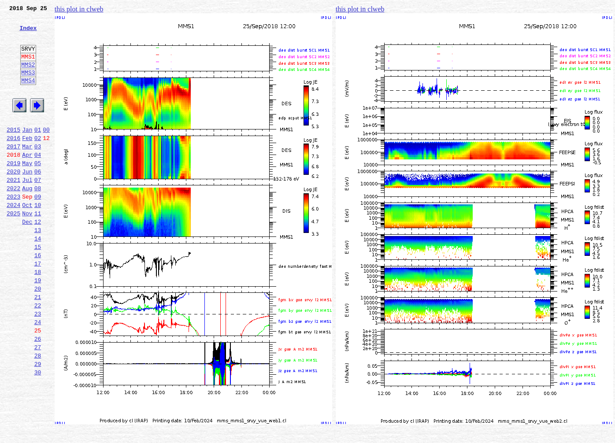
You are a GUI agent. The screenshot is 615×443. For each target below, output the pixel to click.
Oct (27, 238)
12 (37, 257)
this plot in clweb (79, 9)
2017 (13, 170)
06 (37, 199)
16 (37, 296)
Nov (27, 247)
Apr (27, 180)
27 (37, 402)
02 (37, 160)
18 (37, 315)
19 (37, 325)
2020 (13, 199)
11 (37, 247)
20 (37, 335)
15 (37, 286)
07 (37, 209)
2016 (13, 160)
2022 (13, 218)
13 (37, 267)
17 (37, 306)
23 (37, 364)
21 (37, 344)
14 (37, 277)
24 (37, 373)
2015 (13, 151)
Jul (27, 209)
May (27, 189)
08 (37, 218)
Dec (27, 257)
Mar (27, 170)
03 (37, 170)
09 (37, 228)
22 (37, 354)
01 (37, 151)
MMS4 (28, 95)
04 (37, 180)
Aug (27, 218)
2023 (13, 228)
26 (37, 393)
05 (37, 189)
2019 (13, 189)
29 (37, 422)
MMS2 (28, 76)
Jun (27, 199)
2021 (13, 209)
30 (37, 432)
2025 (13, 247)
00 (46, 151)
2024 (13, 238)
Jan (27, 151)
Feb (27, 160)
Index (28, 33)
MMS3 (28, 85)
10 (37, 238)
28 (37, 412)
